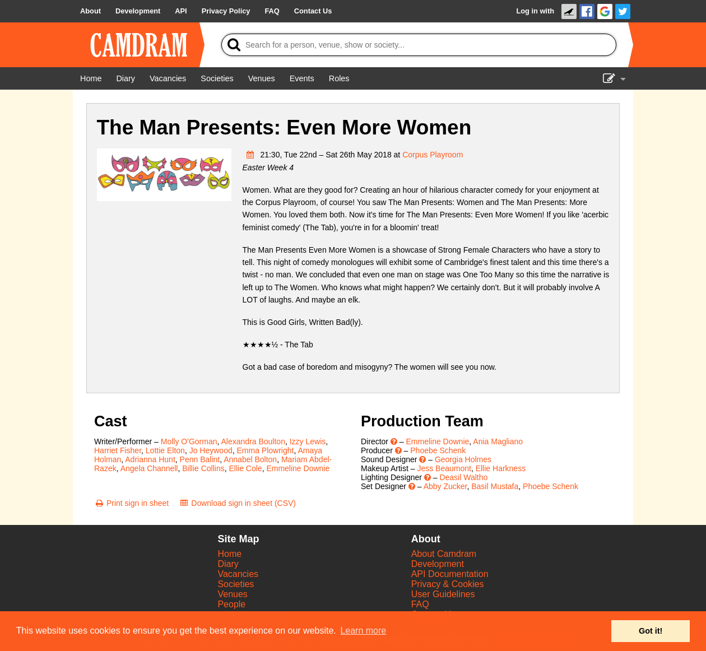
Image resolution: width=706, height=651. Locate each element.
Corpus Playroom (432, 154)
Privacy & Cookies (447, 584)
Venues (232, 594)
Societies (235, 584)
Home (229, 554)
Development (437, 564)
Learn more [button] (363, 630)
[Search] (419, 45)
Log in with (535, 11)
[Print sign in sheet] (131, 503)
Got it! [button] (650, 630)
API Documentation (450, 574)
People (231, 604)
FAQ (420, 604)
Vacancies (237, 574)
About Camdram (444, 554)
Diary (227, 564)
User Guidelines (443, 594)
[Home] (91, 78)
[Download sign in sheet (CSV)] (237, 503)
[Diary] (125, 78)
